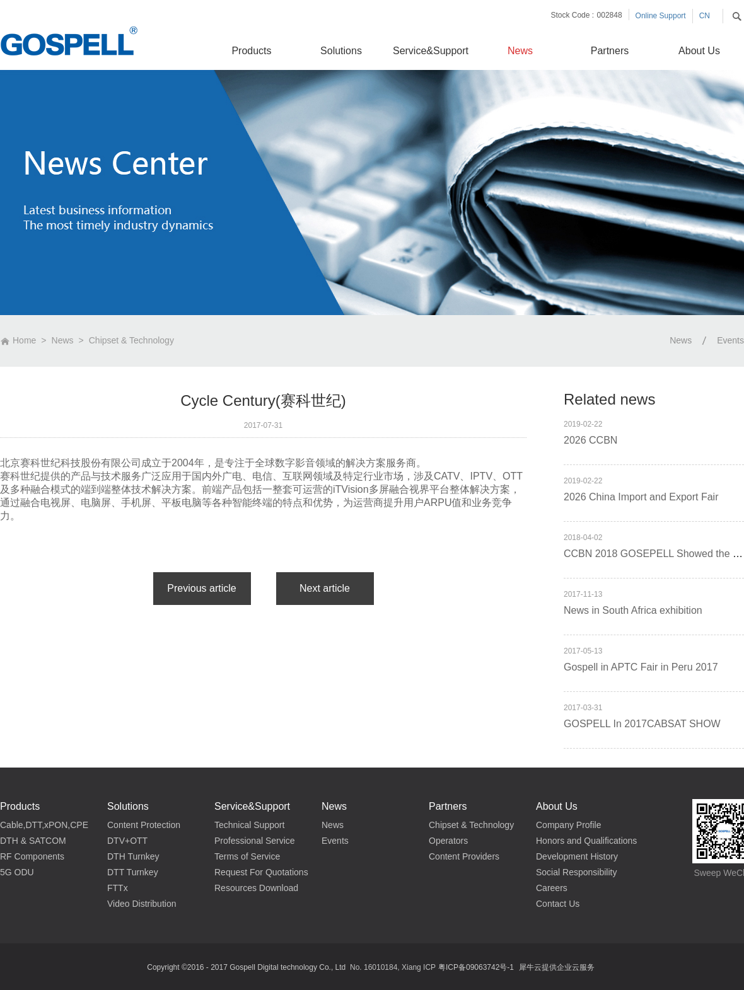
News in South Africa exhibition (633, 610)
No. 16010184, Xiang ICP (393, 967)
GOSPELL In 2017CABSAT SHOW (642, 723)
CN (704, 15)
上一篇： (202, 588)
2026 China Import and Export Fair (641, 497)
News (63, 340)
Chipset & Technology (131, 340)
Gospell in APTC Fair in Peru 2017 (641, 667)
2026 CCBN (590, 440)
